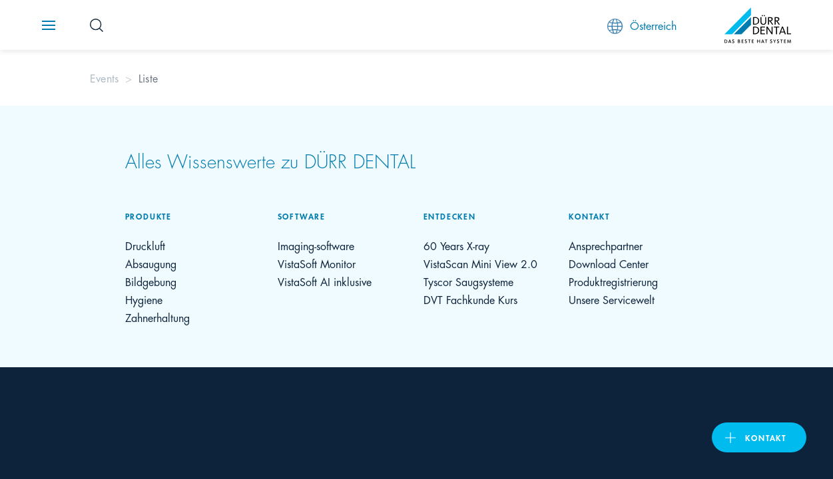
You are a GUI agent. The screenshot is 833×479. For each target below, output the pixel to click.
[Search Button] (96, 25)
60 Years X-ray (456, 245)
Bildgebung (150, 281)
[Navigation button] (48, 25)
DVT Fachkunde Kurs (470, 299)
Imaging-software (316, 245)
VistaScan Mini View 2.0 (480, 263)
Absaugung (150, 263)
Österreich (642, 26)
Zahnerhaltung (157, 317)
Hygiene (143, 299)
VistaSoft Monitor (317, 263)
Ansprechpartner (606, 245)
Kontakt (765, 437)
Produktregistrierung (613, 281)
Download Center (609, 263)
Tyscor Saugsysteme (468, 281)
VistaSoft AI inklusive (325, 281)
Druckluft (145, 245)
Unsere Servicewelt (612, 299)
